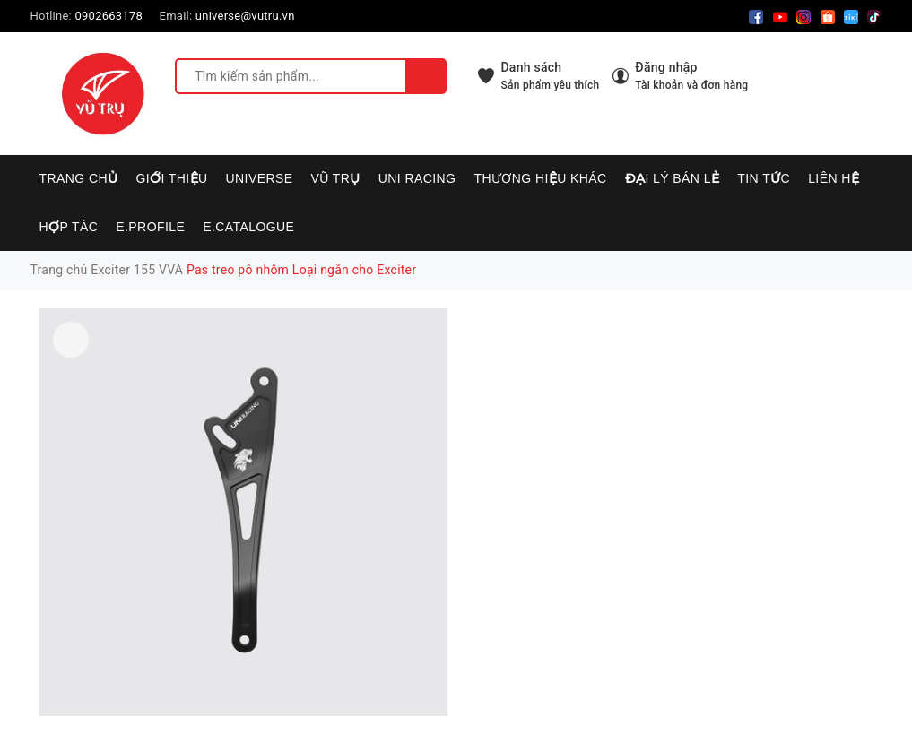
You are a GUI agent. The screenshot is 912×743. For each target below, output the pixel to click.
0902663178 (108, 15)
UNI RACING (417, 178)
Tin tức (763, 178)
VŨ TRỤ (335, 178)
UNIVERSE (259, 178)
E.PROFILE (150, 227)
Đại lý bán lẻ (672, 178)
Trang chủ (78, 178)
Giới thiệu (171, 178)
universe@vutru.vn (245, 15)
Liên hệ (833, 178)
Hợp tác (69, 227)
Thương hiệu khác (539, 178)
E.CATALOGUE (248, 227)
